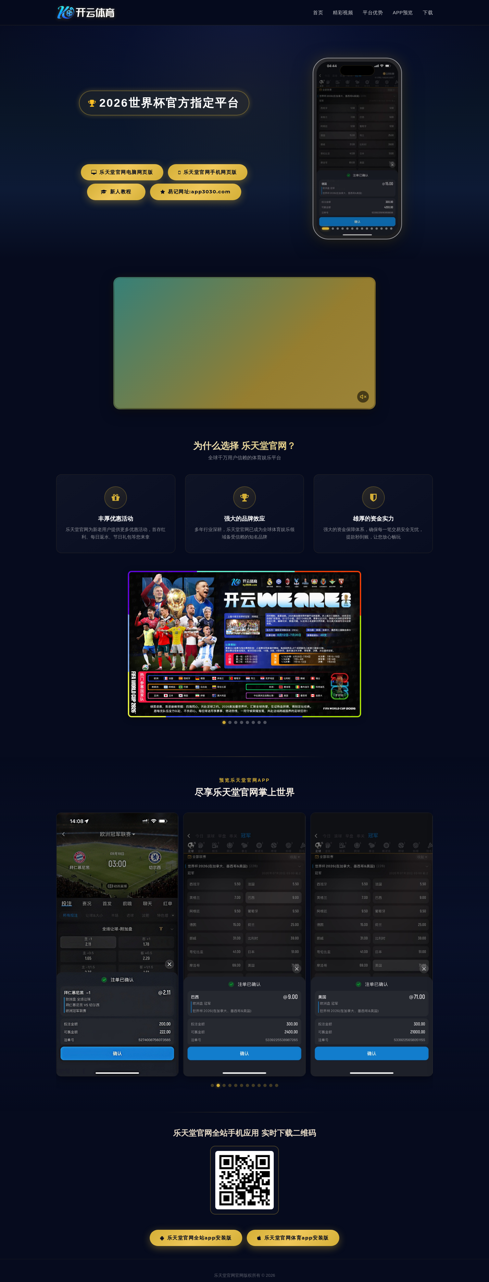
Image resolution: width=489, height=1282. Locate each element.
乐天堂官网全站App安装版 (196, 1220)
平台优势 (373, 12)
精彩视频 (343, 12)
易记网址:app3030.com (195, 191)
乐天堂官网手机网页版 (207, 172)
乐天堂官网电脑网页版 (122, 172)
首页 (318, 12)
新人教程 (116, 191)
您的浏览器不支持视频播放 (244, 343)
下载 (428, 12)
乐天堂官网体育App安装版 (293, 1220)
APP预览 (403, 12)
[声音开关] (363, 397)
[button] (212, 1068)
